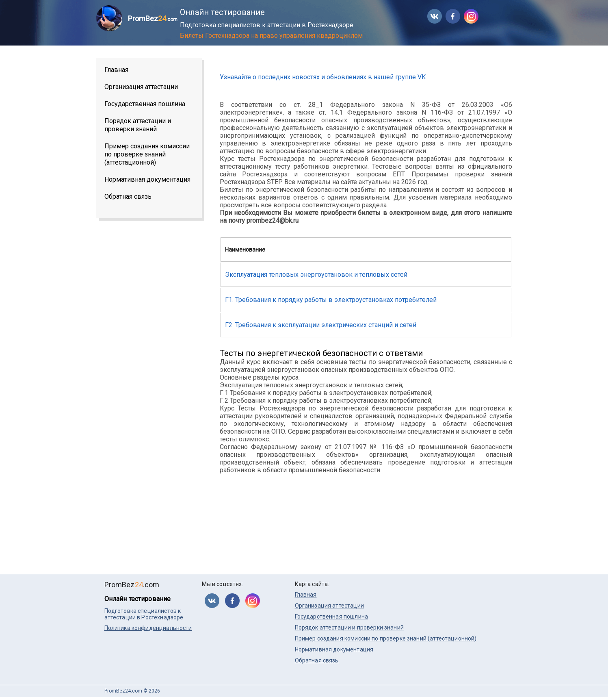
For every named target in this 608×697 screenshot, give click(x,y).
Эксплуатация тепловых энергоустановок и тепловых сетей (316, 274)
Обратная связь (127, 196)
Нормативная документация (147, 179)
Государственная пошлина (144, 104)
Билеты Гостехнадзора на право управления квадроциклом (271, 35)
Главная (116, 70)
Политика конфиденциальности (148, 628)
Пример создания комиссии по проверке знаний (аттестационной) (147, 154)
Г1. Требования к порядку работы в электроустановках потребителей (331, 300)
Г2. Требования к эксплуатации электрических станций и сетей (320, 325)
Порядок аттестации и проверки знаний (137, 125)
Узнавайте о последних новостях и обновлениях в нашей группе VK (323, 77)
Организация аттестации (141, 87)
